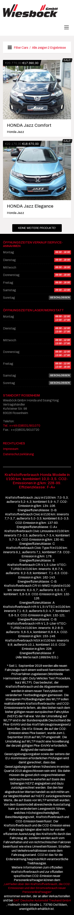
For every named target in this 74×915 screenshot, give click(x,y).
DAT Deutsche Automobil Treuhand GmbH (42, 900)
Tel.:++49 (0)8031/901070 (21, 425)
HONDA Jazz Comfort (29, 125)
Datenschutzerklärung (18, 454)
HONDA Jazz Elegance (30, 206)
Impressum (10, 449)
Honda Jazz (15, 131)
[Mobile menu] (66, 27)
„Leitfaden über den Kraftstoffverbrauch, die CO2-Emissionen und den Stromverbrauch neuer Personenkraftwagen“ (37, 888)
